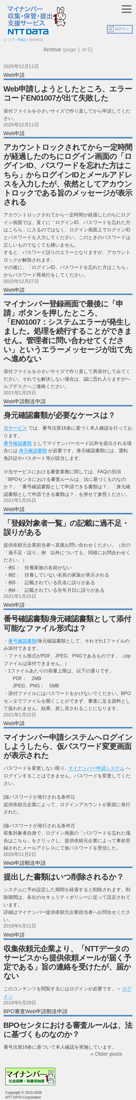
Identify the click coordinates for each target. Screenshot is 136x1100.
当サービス (15, 428)
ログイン (122, 29)
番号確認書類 (18, 443)
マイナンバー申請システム (96, 768)
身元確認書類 (33, 450)
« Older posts (106, 1054)
